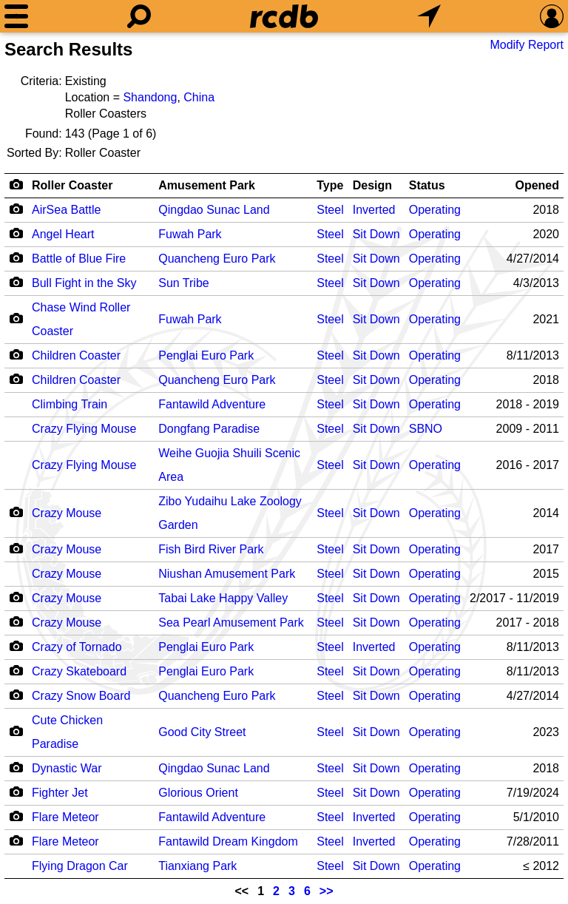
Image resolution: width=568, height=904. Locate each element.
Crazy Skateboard (79, 671)
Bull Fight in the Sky (84, 283)
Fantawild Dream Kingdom (228, 841)
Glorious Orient (198, 792)
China (198, 97)
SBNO (425, 428)
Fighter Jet (60, 792)
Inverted (374, 209)
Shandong (150, 97)
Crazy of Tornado (77, 647)
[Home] (284, 16)
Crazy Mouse (66, 513)
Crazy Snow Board (81, 695)
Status (427, 185)
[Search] (139, 16)
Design (372, 185)
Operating (435, 209)
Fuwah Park (189, 234)
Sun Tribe (183, 283)
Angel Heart (63, 234)
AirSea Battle (66, 209)
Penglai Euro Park (206, 355)
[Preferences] (552, 16)
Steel (330, 209)
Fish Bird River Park (210, 549)
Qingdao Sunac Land (213, 209)
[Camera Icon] (16, 208)
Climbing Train (69, 404)
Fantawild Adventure (212, 404)
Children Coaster (76, 355)
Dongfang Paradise (209, 428)
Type (330, 185)
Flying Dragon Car (80, 866)
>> (327, 891)
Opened (537, 185)
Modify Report (527, 44)
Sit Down (376, 234)
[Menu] (16, 16)
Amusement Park (206, 185)
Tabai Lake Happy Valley (223, 598)
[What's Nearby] (429, 16)
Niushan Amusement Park (226, 573)
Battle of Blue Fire (79, 258)
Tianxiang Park (197, 866)
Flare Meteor (65, 817)
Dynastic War (67, 768)
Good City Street (202, 732)
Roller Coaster (72, 185)
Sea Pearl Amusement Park (231, 622)
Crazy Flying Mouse (84, 428)
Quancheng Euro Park (216, 258)
